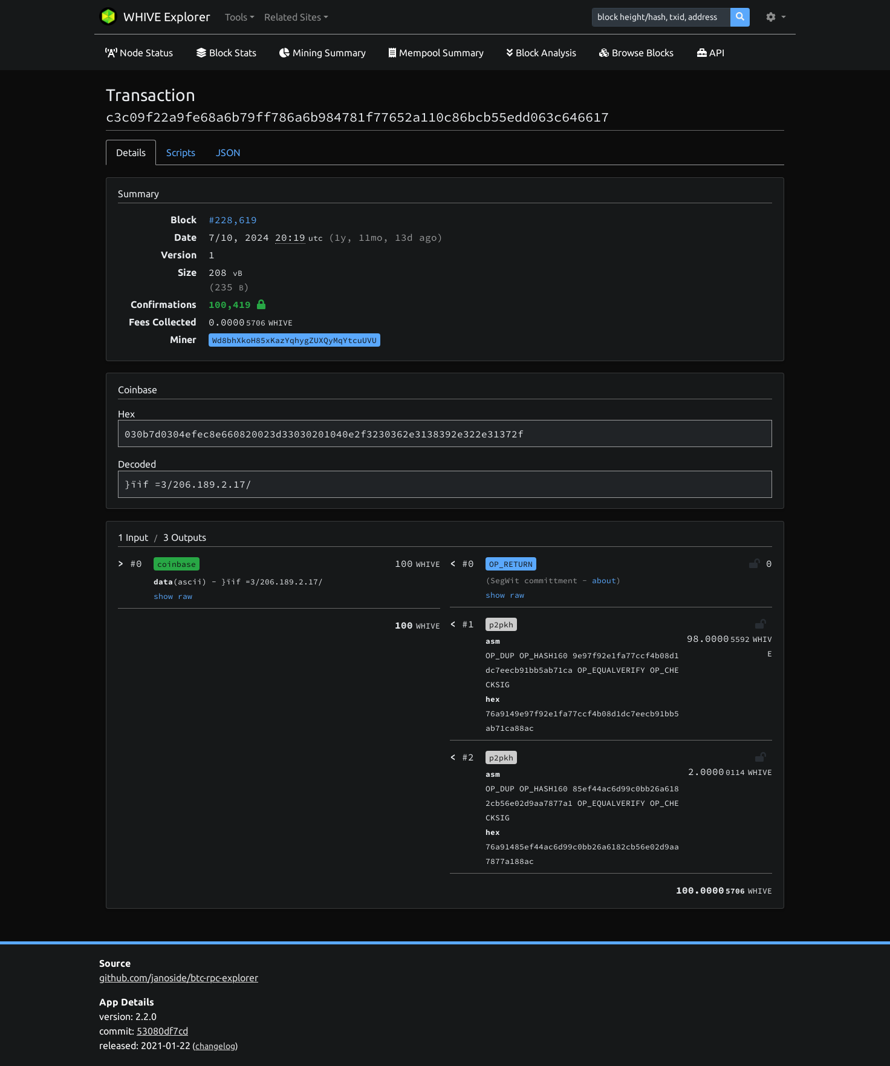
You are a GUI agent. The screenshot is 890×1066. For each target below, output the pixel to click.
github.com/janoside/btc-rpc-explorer (178, 977)
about (604, 580)
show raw (173, 596)
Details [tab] (131, 152)
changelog (215, 1046)
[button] (239, 17)
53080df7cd (162, 1030)
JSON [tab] (228, 152)
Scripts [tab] (180, 152)
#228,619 (233, 220)
